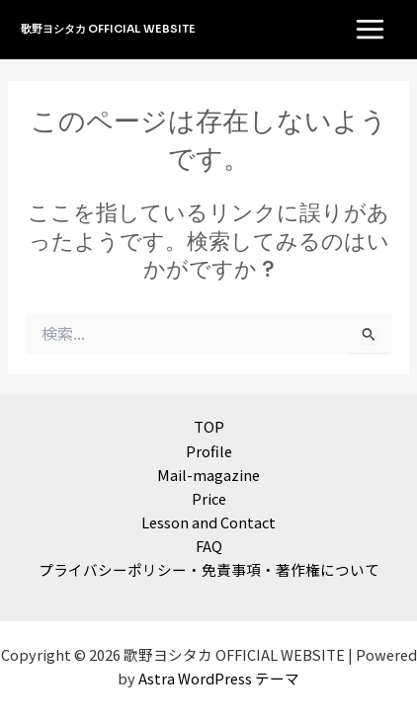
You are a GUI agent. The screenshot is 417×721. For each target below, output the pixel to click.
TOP (209, 426)
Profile (209, 451)
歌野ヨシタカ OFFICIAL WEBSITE (108, 29)
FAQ (209, 545)
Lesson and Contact (208, 522)
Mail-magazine (208, 474)
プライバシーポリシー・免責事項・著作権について (209, 569)
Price (209, 498)
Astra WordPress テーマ (218, 678)
